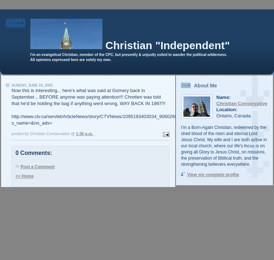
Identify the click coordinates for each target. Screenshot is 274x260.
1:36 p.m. (84, 133)
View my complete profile (213, 174)
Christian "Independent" (167, 45)
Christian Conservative (242, 103)
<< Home (25, 176)
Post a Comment (38, 166)
